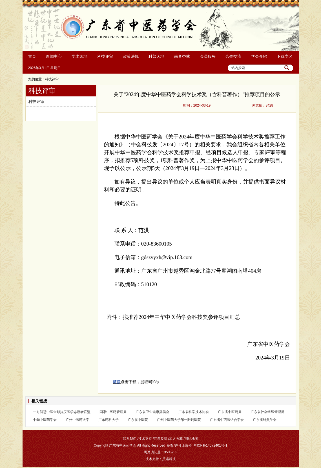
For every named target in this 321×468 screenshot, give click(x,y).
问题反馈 (160, 439)
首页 (32, 56)
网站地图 (191, 439)
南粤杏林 (182, 56)
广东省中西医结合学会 (227, 420)
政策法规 (131, 56)
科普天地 (156, 56)
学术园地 (79, 56)
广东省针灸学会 (264, 420)
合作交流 (233, 56)
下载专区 (285, 56)
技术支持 (145, 439)
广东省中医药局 (230, 412)
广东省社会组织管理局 (267, 412)
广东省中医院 (138, 420)
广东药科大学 (108, 420)
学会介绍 (259, 56)
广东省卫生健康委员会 (152, 412)
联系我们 (129, 439)
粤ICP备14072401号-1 (210, 445)
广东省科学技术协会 (193, 412)
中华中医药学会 (45, 420)
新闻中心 (54, 56)
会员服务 (208, 56)
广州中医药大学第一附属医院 (179, 420)
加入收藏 (176, 439)
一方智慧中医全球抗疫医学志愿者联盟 (61, 412)
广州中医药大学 (77, 420)
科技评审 (105, 56)
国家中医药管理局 (113, 412)
